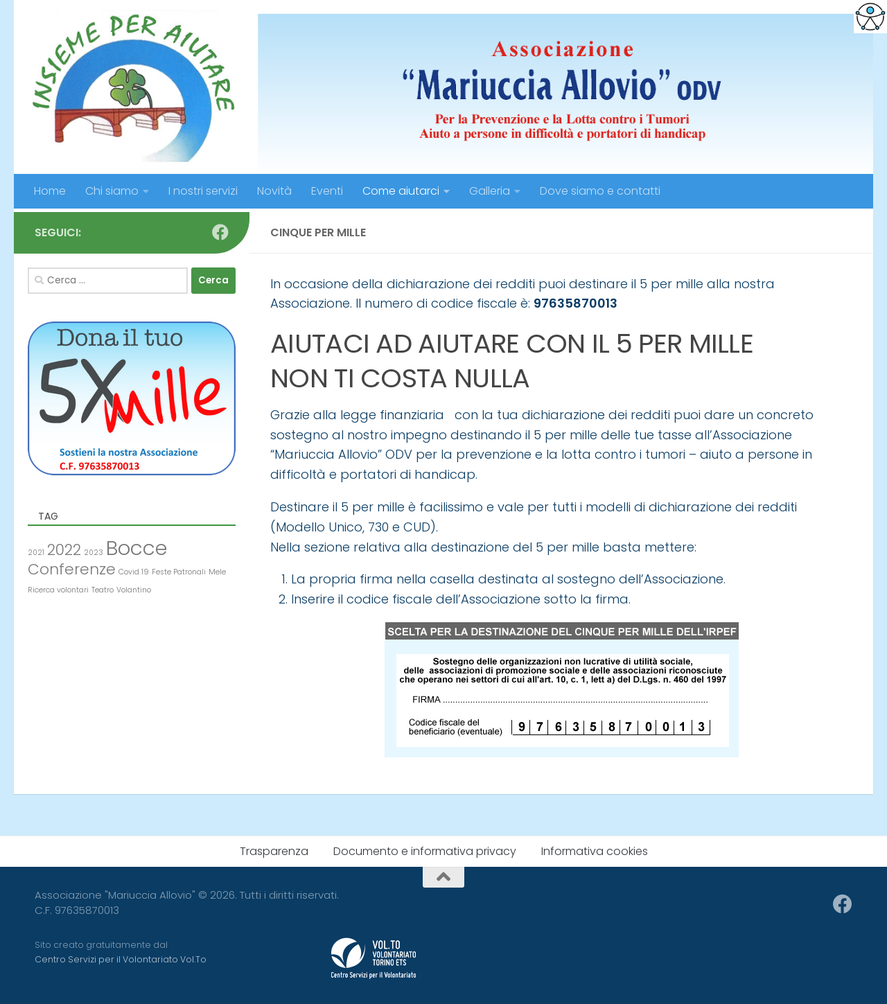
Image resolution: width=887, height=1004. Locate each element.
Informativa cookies (594, 851)
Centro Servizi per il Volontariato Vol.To (121, 959)
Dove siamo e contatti (600, 191)
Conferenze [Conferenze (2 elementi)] (72, 569)
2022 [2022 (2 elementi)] (64, 550)
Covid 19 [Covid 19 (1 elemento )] (133, 572)
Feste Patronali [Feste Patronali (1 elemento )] (179, 572)
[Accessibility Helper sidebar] (870, 16)
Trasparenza (274, 851)
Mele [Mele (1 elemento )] (217, 572)
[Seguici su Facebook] (220, 232)
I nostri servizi (203, 191)
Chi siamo (112, 191)
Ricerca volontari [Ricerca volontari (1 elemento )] (58, 590)
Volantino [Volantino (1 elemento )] (133, 590)
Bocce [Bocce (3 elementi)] (136, 548)
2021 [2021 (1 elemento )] (36, 552)
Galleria (489, 191)
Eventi (327, 191)
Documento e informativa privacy (424, 851)
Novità (274, 191)
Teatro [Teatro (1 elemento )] (102, 590)
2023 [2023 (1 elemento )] (93, 552)
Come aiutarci (400, 191)
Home (50, 191)
